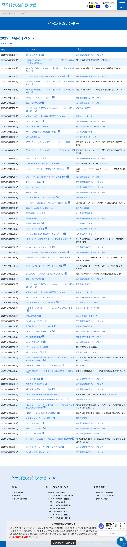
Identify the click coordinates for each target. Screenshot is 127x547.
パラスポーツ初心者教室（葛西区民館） (44, 394)
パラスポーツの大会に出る (57, 511)
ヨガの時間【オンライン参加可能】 (42, 297)
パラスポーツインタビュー (105, 495)
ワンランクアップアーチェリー (40, 97)
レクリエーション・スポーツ (39, 187)
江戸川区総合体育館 (84, 131)
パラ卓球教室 (33, 137)
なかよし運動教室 (35, 223)
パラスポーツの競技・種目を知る (60, 499)
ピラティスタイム (35, 54)
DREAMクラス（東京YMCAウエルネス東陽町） (46, 273)
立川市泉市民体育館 (84, 213)
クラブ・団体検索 (20, 499)
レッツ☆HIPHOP (34, 378)
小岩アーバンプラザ (84, 197)
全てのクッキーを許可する (63, 542)
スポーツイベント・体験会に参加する (61, 495)
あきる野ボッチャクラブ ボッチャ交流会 (45, 365)
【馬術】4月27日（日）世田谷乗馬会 (43, 412)
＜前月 (3, 43)
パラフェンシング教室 (36, 228)
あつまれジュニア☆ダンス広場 (40, 247)
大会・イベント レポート (105, 492)
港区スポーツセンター (85, 116)
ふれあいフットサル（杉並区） (40, 418)
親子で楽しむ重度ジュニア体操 (40, 389)
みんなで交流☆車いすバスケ (39, 452)
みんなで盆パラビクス (36, 321)
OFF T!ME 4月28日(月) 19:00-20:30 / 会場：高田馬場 (50, 438)
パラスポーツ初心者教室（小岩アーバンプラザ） (47, 399)
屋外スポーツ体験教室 (36, 384)
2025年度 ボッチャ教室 (37, 213)
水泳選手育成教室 (35, 336)
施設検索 (17, 495)
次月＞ (11, 43)
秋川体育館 (80, 365)
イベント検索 (19, 492)
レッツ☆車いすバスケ (36, 158)
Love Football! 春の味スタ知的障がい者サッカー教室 (49, 257)
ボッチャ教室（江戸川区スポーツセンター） (46, 233)
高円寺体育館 (81, 418)
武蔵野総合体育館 (83, 108)
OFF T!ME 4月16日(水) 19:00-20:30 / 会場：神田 (48, 202)
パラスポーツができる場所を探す (60, 505)
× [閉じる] (124, 524)
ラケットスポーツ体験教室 (38, 126)
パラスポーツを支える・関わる (59, 518)
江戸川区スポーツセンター (87, 137)
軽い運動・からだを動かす (57, 492)
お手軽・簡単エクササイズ (38, 218)
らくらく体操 (33, 192)
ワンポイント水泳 (35, 121)
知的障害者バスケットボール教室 (41, 326)
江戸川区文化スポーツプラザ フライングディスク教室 (50, 150)
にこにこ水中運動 (35, 102)
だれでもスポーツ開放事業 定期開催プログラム (47, 116)
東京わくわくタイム (35, 341)
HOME (4, 13)
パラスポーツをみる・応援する (59, 515)
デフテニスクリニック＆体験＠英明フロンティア (47, 168)
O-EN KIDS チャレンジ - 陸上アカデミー (44, 163)
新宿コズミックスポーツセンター (89, 307)
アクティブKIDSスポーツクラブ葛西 (42, 302)
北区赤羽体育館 (82, 208)
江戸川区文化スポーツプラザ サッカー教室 (46, 265)
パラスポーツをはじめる (56, 502)
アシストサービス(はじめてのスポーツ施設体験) (47, 76)
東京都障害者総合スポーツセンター (90, 54)
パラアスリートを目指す (56, 508)
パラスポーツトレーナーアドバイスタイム (45, 446)
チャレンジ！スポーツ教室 (38, 347)
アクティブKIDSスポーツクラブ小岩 (42, 197)
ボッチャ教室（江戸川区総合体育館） (43, 131)
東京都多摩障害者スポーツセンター (90, 158)
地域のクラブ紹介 (102, 499)
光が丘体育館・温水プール (87, 315)
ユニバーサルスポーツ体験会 (39, 208)
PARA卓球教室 (33, 315)
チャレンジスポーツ (35, 428)
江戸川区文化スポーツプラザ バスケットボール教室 (49, 142)
